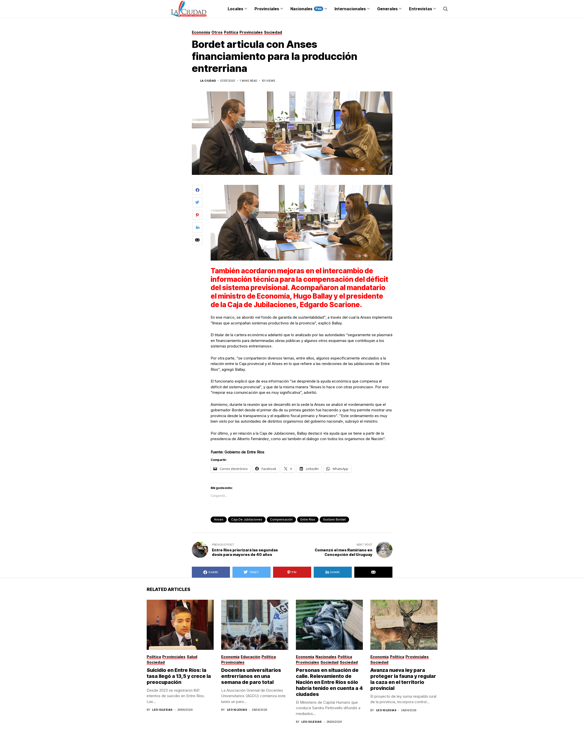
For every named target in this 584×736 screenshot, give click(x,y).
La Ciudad (208, 80)
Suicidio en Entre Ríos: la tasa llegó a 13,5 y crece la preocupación (179, 676)
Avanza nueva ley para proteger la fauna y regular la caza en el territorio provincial (403, 679)
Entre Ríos (307, 519)
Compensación (281, 519)
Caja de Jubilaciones (246, 519)
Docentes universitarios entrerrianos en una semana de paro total (251, 676)
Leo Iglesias (162, 709)
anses (218, 519)
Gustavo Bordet (334, 519)
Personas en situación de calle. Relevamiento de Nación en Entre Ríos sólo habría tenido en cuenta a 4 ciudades (329, 682)
